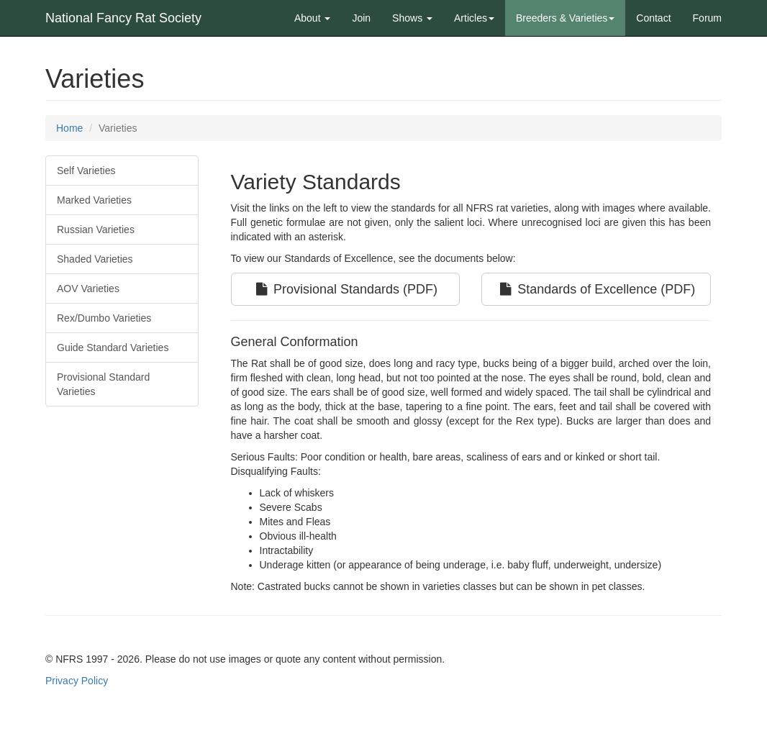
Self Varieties (86, 170)
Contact (653, 18)
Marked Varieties (94, 200)
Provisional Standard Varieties (103, 384)
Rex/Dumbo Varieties (104, 318)
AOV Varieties (88, 288)
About (312, 18)
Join (361, 18)
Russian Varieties (96, 229)
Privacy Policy (76, 680)
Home (69, 128)
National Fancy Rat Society (123, 18)
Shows (412, 18)
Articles (474, 18)
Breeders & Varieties (565, 18)
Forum (707, 18)
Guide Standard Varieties (112, 347)
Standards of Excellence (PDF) (596, 289)
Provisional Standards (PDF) (345, 289)
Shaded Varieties (95, 259)
